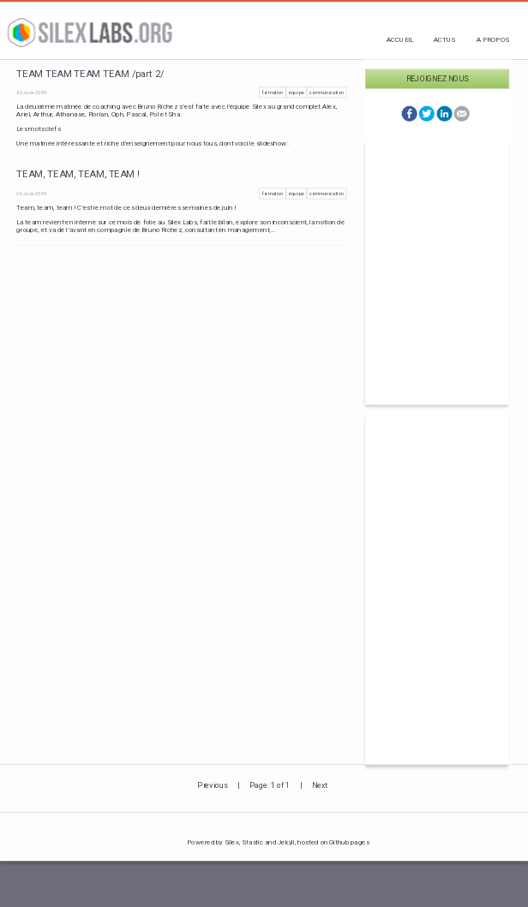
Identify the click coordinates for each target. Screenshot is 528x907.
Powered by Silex (212, 841)
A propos (493, 39)
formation (273, 92)
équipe (296, 92)
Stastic (252, 841)
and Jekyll (280, 841)
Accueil (400, 39)
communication (326, 92)
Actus (445, 39)
